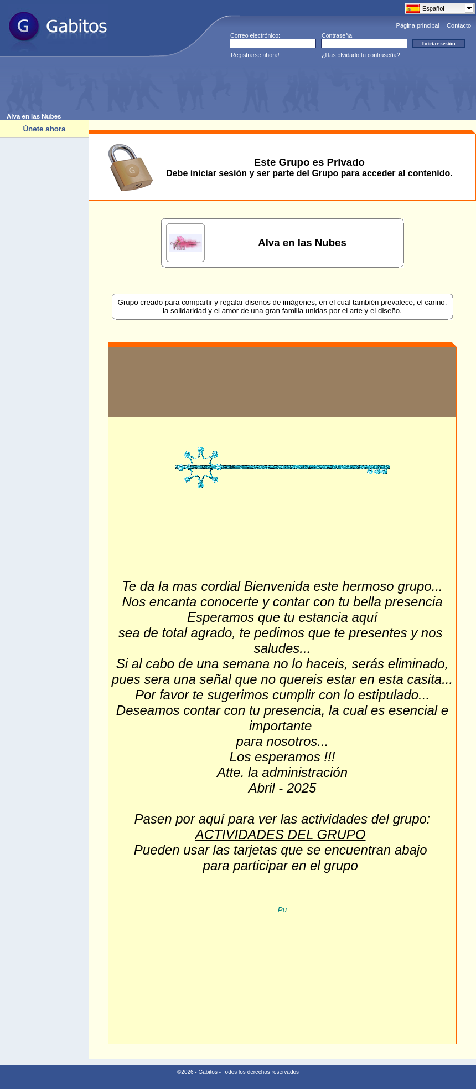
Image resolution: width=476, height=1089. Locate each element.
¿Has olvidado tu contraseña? (361, 55)
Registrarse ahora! (255, 55)
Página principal (417, 25)
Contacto (459, 25)
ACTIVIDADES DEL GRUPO (280, 834)
